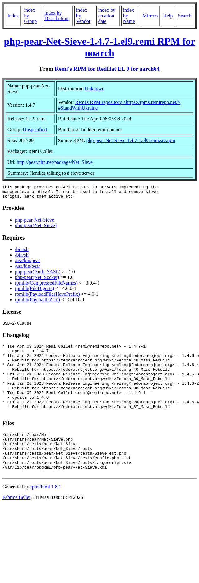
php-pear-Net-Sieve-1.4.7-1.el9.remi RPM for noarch (99, 47)
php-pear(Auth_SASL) (38, 274)
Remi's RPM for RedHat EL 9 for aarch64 (107, 68)
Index (13, 15)
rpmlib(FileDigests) (34, 291)
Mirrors (150, 15)
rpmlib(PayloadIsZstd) (37, 302)
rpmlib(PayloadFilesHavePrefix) (47, 296)
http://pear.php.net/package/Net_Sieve (55, 162)
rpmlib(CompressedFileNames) (46, 285)
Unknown (94, 88)
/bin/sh (22, 252)
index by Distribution (56, 15)
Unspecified (35, 129)
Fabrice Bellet (16, 523)
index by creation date (107, 15)
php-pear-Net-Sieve (34, 222)
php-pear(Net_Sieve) (36, 228)
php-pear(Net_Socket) (37, 280)
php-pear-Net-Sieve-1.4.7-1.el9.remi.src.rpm (130, 140)
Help (168, 15)
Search (185, 15)
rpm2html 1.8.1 (45, 512)
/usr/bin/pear (27, 263)
